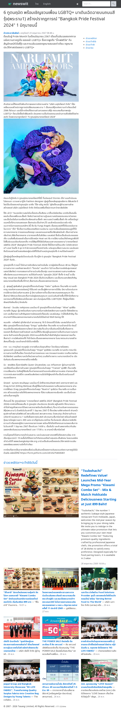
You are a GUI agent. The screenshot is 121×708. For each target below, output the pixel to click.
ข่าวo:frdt (90, 44)
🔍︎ (113, 3)
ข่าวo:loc (90, 48)
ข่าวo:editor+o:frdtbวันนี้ (20, 462)
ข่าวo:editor (91, 38)
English (47, 4)
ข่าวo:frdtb (91, 41)
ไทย (37, 4)
